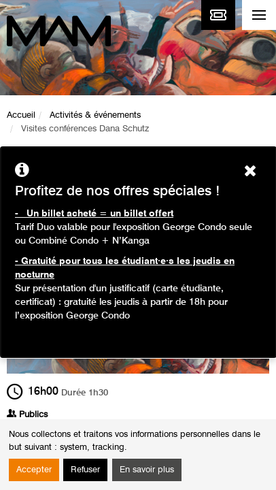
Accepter (34, 470)
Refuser (85, 470)
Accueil (21, 115)
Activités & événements (95, 115)
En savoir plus (147, 470)
